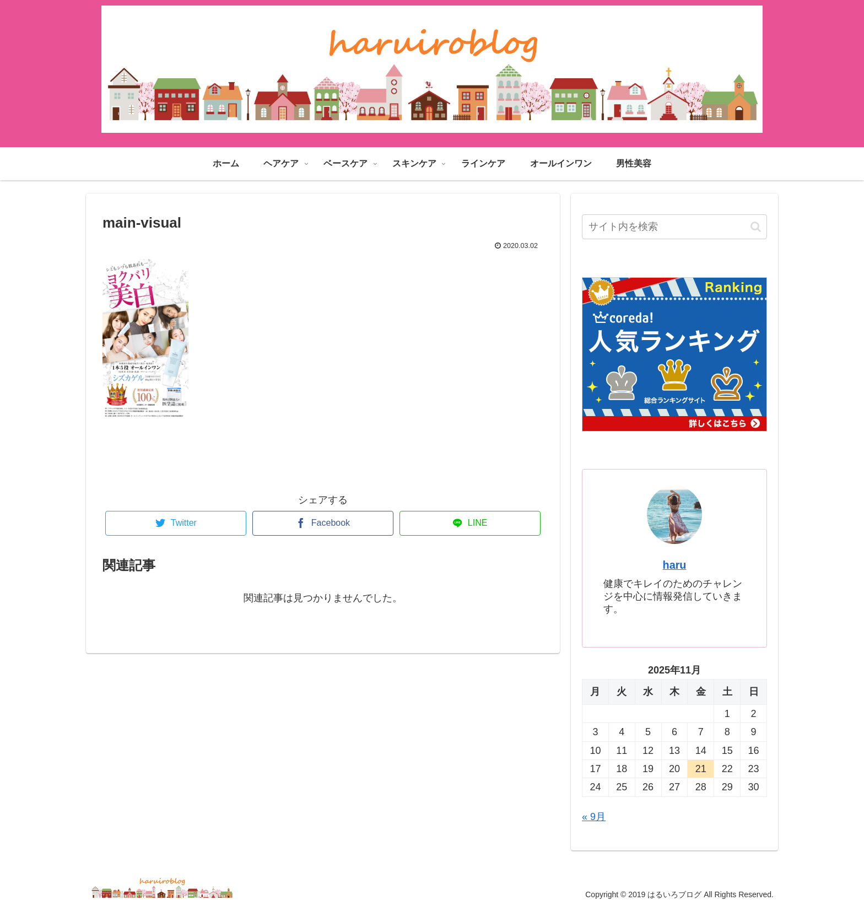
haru (675, 565)
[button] (755, 226)
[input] (674, 226)
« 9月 (594, 816)
